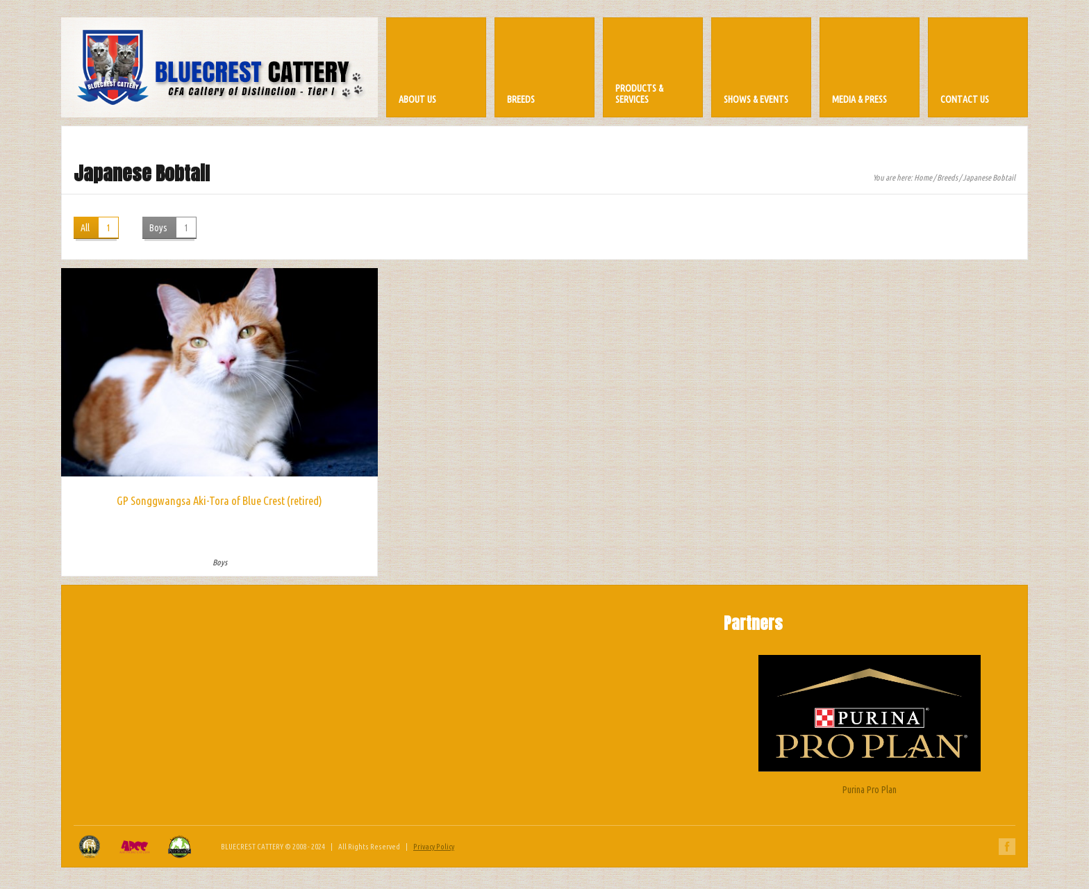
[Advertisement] (544, 698)
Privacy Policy (433, 846)
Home (923, 177)
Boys (172, 227)
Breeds (947, 177)
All (99, 227)
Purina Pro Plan (869, 725)
